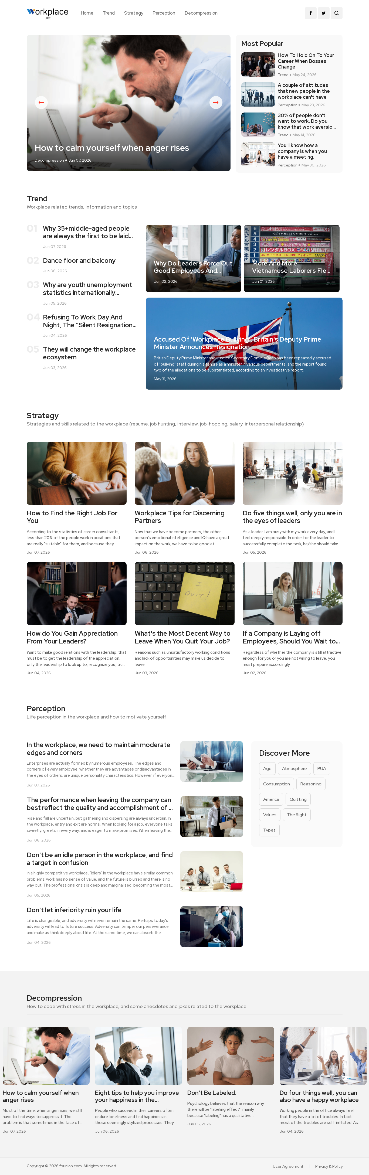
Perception (164, 13)
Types (269, 830)
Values (269, 815)
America (271, 799)
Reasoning (310, 784)
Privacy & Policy (329, 1166)
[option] (129, 103)
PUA (321, 768)
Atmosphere (294, 768)
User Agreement (288, 1166)
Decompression (201, 13)
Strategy (133, 13)
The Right (297, 815)
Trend (109, 13)
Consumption (276, 784)
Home (87, 13)
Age (267, 768)
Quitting (298, 799)
